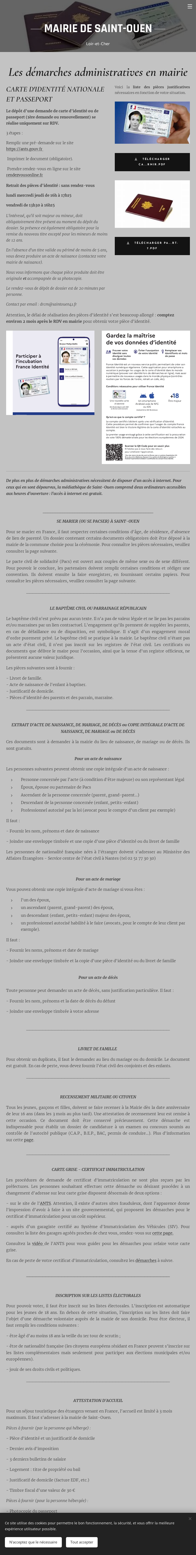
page (28, 1139)
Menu (190, 6)
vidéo (38, 1243)
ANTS (45, 1203)
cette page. (162, 1233)
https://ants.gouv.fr (24, 149)
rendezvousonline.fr (24, 175)
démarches (146, 1260)
